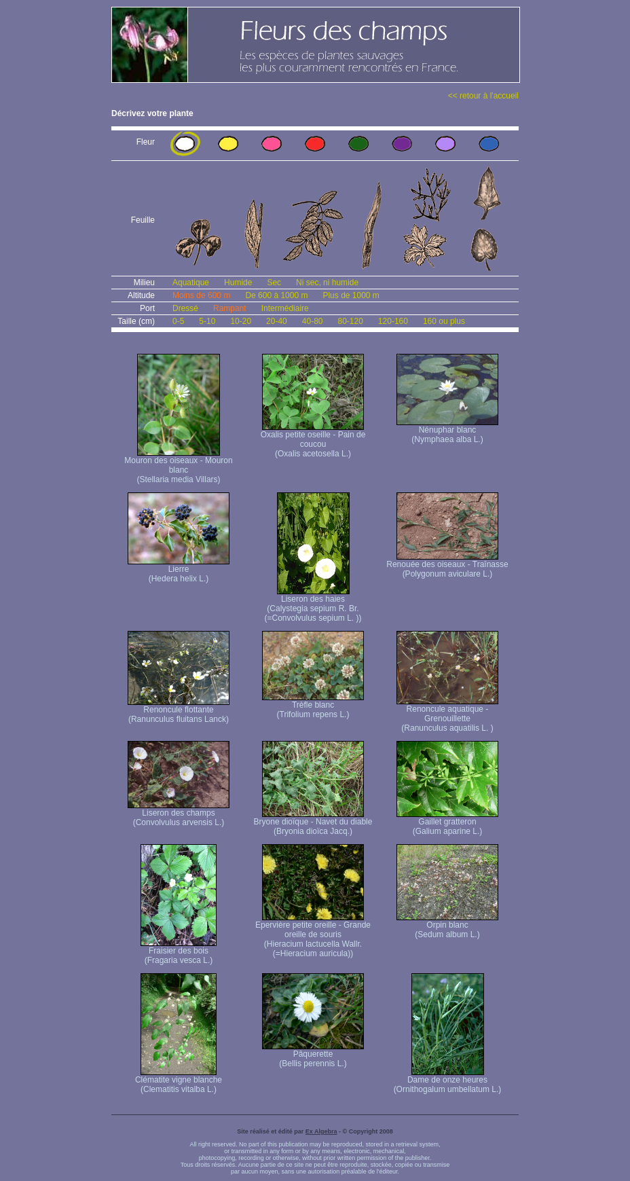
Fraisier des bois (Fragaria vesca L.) (179, 952)
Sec (274, 282)
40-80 (312, 321)
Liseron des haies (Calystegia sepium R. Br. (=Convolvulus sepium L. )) (312, 605)
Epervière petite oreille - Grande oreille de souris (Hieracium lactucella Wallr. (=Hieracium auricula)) (313, 935)
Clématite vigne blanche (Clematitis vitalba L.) (178, 1081)
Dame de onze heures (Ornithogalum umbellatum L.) (448, 1081)
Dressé (185, 308)
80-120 (350, 321)
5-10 (207, 321)
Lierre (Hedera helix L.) (178, 570)
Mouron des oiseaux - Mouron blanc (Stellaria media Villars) (178, 466)
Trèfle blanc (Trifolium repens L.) (313, 706)
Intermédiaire (285, 308)
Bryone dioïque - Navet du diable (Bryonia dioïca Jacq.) (313, 823)
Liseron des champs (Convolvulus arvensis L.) (178, 814)
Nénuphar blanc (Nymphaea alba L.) (447, 431)
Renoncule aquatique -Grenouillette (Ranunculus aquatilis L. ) (447, 715)
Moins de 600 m (201, 295)
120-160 (393, 321)
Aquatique (190, 282)
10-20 (240, 321)
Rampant (229, 308)
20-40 (276, 321)
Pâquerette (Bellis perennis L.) (313, 1055)
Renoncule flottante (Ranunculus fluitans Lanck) (178, 710)
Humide (238, 282)
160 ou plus (444, 321)
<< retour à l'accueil (483, 96)
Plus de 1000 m (350, 295)
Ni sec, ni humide (327, 282)
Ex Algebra (321, 1131)
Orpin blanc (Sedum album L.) (447, 926)
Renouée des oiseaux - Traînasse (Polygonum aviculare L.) (447, 565)
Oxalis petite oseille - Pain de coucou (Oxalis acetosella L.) (313, 440)
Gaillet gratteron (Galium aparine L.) (447, 823)
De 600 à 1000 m (276, 295)
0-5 (178, 321)
